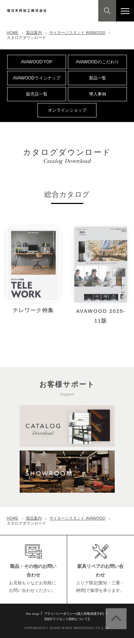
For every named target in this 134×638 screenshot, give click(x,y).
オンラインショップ (67, 110)
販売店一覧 (37, 94)
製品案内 (34, 32)
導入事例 (97, 94)
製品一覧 (97, 78)
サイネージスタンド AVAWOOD (77, 32)
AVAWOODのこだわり (97, 61)
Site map (32, 613)
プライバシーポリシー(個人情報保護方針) (74, 613)
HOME (12, 32)
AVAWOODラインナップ (36, 78)
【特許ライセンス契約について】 (67, 619)
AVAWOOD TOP (36, 61)
